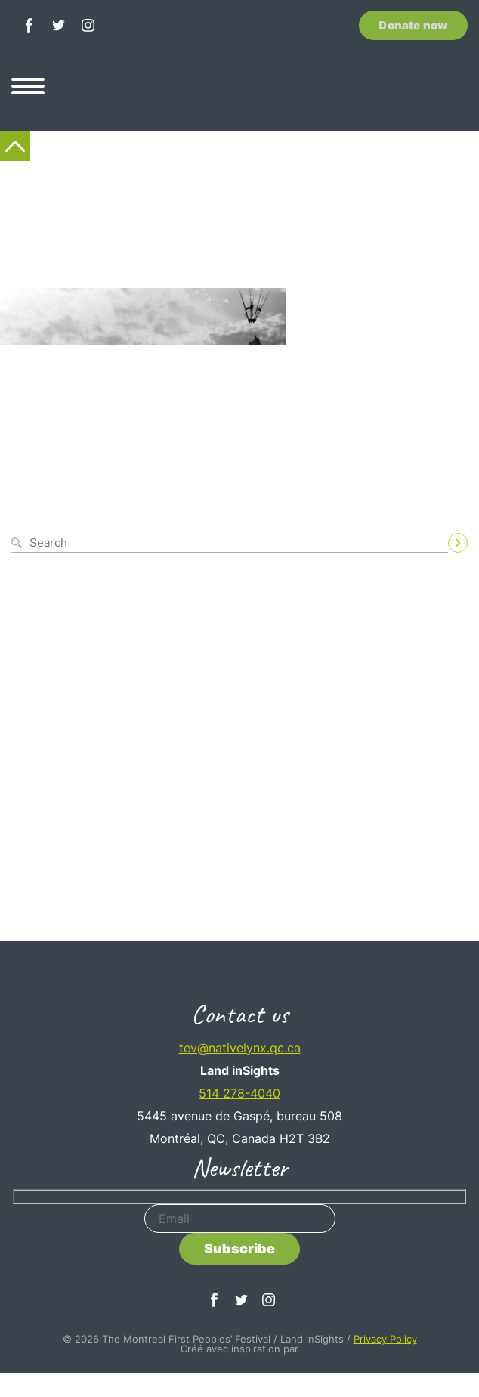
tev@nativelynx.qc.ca (240, 1047)
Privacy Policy (385, 1339)
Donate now (413, 25)
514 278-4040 (239, 1093)
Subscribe (239, 1248)
